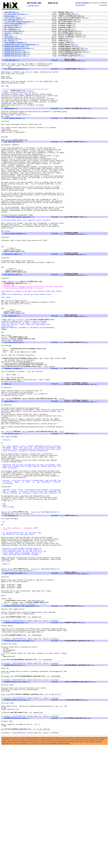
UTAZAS (34, 865)
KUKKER (71, 862)
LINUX (85, 862)
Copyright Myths (33, 6)
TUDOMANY (23, 865)
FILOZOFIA (69, 860)
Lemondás (103, 5)
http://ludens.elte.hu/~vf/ (50, 596)
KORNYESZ (62, 862)
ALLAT (17, 860)
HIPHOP (95, 860)
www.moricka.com (30, 438)
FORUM (77, 860)
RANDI (72, 864)
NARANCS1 (33, 864)
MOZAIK (16, 864)
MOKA (9, 864)
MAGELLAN (93, 862)
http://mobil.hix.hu (19, 725)
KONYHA (47, 862)
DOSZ (49, 860)
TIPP (15, 865)
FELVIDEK (56, 860)
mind (17, 12)
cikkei (71, 12)
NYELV (43, 864)
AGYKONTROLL (8, 860)
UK (29, 865)
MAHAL (101, 862)
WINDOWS (66, 865)
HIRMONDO (6, 862)
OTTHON (50, 864)
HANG (88, 860)
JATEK (36, 862)
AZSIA (27, 860)
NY (39, 864)
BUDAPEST (35, 860)
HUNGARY (29, 862)
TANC (11, 865)
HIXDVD (15, 862)
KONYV (54, 862)
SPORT (92, 864)
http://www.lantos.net (36, 702)
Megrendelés (80, 5)
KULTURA (79, 862)
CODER (43, 860)
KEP (41, 862)
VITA (48, 865)
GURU (83, 860)
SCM (86, 864)
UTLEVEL (42, 865)
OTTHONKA (59, 864)
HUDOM (21, 862)
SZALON (5, 865)
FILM (62, 860)
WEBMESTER (55, 865)
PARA (66, 864)
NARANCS (24, 864)
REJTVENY (79, 864)
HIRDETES (103, 860)
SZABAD (98, 864)
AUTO (22, 860)
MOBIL (34, 3)
